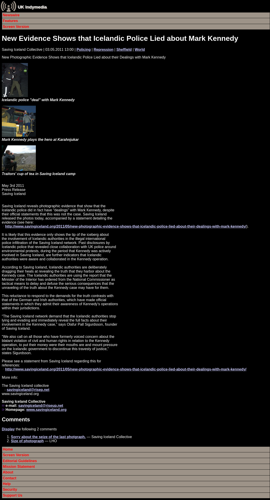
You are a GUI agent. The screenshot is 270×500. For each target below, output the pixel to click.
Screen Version (16, 27)
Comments (16, 419)
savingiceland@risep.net (28, 390)
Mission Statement (19, 466)
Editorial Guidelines (20, 461)
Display (8, 429)
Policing (83, 49)
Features (10, 21)
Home (8, 449)
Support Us (12, 495)
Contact (9, 478)
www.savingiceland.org (46, 410)
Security (10, 489)
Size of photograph (27, 441)
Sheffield (124, 49)
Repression (103, 49)
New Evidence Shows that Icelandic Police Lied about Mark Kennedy (120, 38)
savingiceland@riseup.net (40, 405)
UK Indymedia (32, 7)
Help (7, 484)
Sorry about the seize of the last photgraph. (48, 437)
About (8, 472)
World (140, 49)
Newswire (11, 15)
